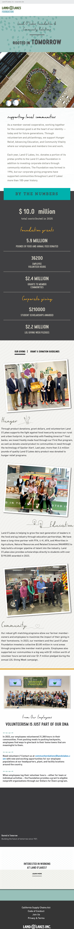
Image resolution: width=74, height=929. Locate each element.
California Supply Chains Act (36, 908)
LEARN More (37, 874)
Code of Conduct (36, 911)
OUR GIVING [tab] (20, 351)
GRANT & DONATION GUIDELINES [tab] (45, 351)
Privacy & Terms (36, 918)
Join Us (36, 915)
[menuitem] (14, 10)
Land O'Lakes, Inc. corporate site (13, 2)
